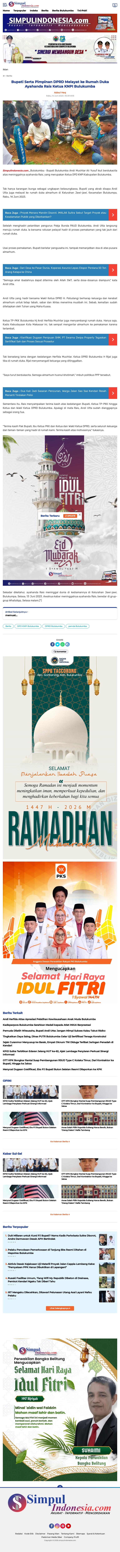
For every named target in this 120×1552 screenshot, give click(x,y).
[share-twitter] (57, 644)
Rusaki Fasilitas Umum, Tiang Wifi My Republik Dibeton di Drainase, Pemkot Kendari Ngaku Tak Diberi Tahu (48, 1280)
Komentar (60, 651)
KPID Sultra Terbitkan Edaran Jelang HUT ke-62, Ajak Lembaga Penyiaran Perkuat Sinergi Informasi (27, 1102)
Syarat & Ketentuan (96, 1534)
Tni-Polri (82, 10)
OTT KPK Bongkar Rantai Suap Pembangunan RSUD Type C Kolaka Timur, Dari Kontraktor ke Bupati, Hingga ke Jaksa (88, 1103)
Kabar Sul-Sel (12, 1153)
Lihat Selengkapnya (60, 1308)
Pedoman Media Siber (51, 1537)
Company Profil (71, 1537)
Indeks (34, 10)
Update (70, 516)
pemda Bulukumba (77, 626)
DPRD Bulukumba (53, 626)
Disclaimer (40, 1534)
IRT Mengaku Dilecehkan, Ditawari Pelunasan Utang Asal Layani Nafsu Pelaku (50, 1294)
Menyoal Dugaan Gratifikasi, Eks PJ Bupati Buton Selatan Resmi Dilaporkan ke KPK (29, 1128)
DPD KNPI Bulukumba (28, 626)
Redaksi (18, 1534)
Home (6, 10)
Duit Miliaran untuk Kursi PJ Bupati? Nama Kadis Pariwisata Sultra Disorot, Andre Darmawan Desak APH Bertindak (52, 1237)
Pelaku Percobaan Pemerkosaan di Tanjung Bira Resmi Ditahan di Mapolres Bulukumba (47, 1251)
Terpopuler (19, 10)
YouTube (70, 1527)
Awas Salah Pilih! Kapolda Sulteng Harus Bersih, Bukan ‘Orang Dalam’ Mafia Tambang (87, 1128)
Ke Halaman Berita (60, 1141)
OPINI (7, 1081)
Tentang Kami (67, 1534)
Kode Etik (28, 1534)
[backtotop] (60, 1488)
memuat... (11, 615)
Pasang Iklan (53, 1534)
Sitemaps (80, 1534)
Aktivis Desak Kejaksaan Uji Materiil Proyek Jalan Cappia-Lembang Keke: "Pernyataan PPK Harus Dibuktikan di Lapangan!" (51, 1265)
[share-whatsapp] (62, 644)
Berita (44, 10)
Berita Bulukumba (63, 10)
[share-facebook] (52, 644)
